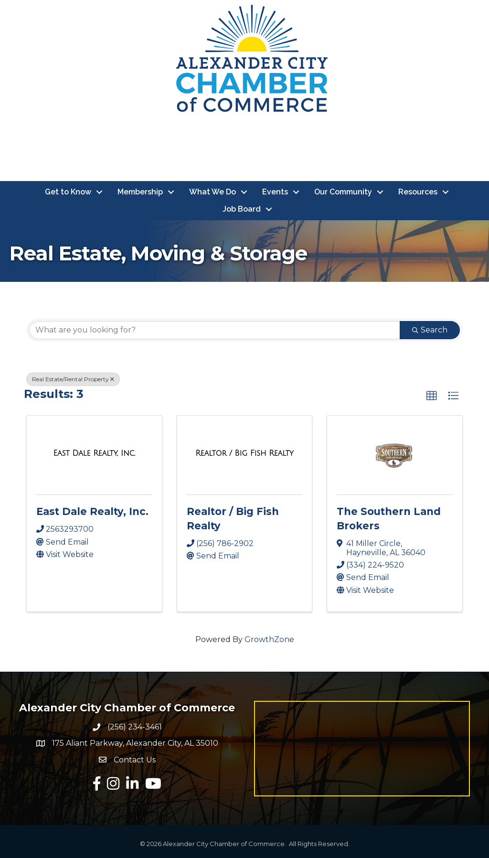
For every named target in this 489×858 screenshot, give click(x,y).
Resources (417, 191)
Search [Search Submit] (429, 329)
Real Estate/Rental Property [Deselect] (73, 379)
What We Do (212, 191)
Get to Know (68, 191)
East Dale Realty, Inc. (92, 511)
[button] (431, 396)
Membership (140, 191)
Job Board (242, 209)
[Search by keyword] (214, 330)
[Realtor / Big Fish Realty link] (244, 453)
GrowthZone (269, 639)
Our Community (343, 191)
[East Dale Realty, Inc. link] (94, 453)
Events (275, 191)
